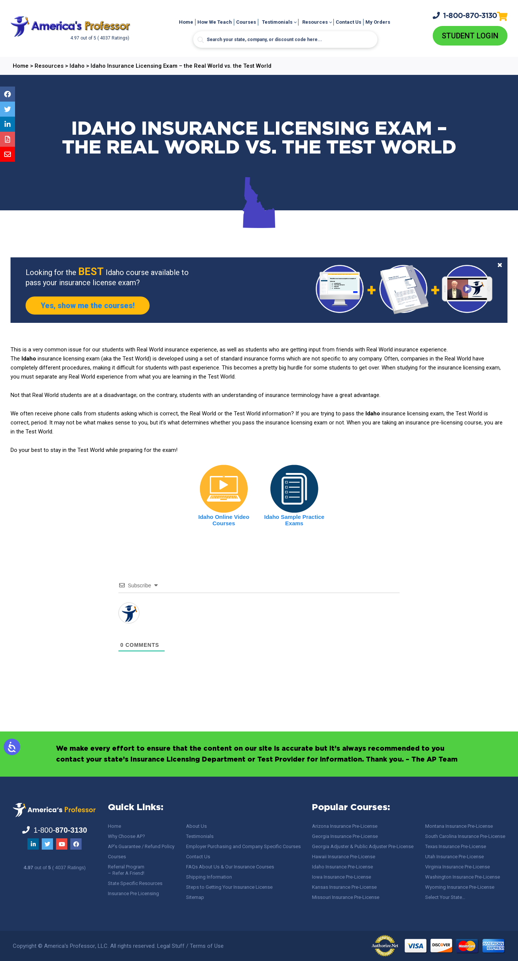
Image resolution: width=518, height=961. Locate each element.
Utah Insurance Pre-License (454, 856)
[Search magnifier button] (200, 40)
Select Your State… (445, 897)
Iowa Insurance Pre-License (341, 877)
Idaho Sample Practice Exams (294, 520)
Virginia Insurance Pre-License (457, 867)
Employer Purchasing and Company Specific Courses (243, 846)
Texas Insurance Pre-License (455, 846)
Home (186, 22)
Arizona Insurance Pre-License (344, 826)
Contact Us (348, 22)
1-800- (465, 15)
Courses (246, 22)
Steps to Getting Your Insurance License (229, 887)
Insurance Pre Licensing (133, 893)
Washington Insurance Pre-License (462, 877)
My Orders (377, 22)
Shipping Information (209, 877)
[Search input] (285, 39)
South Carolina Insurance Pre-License (465, 836)
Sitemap (195, 897)
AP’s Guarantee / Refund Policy (141, 846)
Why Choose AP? (126, 836)
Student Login (470, 35)
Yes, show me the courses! (88, 305)
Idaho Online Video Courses (224, 520)
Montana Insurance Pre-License (459, 826)
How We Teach (214, 22)
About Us (196, 826)
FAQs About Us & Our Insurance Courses (230, 867)
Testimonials (277, 22)
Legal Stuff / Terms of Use (190, 946)
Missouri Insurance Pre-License (345, 897)
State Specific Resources (135, 883)
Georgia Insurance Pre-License (345, 836)
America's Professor (69, 946)
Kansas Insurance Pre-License (344, 887)
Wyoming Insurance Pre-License (459, 887)
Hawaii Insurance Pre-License (343, 856)
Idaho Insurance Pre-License (342, 867)
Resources (315, 22)
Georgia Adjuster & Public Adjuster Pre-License (362, 846)
